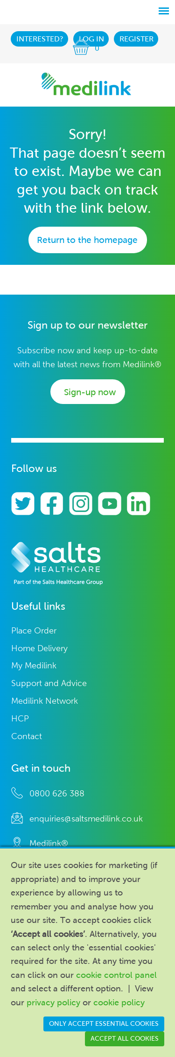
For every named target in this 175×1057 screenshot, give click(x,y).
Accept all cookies (125, 1038)
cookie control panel (116, 975)
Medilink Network (44, 701)
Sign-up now (90, 392)
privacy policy (53, 1002)
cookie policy (119, 1002)
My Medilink (33, 665)
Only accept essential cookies (104, 1023)
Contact (26, 736)
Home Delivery (39, 648)
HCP (20, 718)
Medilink (86, 84)
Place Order (33, 630)
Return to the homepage (87, 240)
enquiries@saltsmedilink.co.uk (86, 818)
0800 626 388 (56, 793)
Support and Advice (49, 683)
